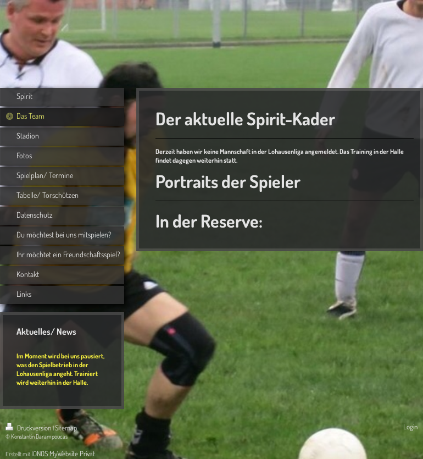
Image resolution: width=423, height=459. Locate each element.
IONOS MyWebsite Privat (63, 453)
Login (410, 426)
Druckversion (29, 427)
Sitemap (66, 427)
